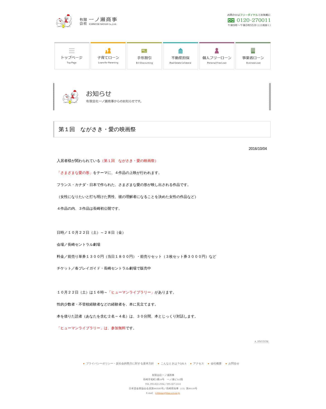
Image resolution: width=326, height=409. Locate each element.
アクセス (198, 363)
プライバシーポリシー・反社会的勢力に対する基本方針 (120, 363)
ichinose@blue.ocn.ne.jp (167, 393)
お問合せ (233, 363)
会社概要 (216, 363)
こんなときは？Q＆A (173, 363)
